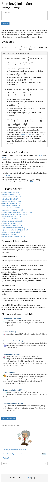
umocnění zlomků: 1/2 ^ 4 (11, 208)
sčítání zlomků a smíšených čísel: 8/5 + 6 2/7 (17, 212)
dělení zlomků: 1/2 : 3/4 (10, 199)
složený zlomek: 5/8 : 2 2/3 (11, 217)
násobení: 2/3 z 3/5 (9, 234)
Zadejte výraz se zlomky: (10, 8)
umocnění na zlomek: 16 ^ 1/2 (12, 210)
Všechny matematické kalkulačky (14, 450)
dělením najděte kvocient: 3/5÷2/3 (14, 236)
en (33, 478)
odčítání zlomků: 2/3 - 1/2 (11, 194)
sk (38, 478)
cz (36, 478)
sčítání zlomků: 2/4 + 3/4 (10, 192)
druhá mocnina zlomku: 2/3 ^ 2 (12, 203)
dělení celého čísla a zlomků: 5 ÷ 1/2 (15, 214)
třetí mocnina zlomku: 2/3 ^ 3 (12, 205)
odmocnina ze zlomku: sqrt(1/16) (13, 228)
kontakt (28, 478)
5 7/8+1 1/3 (24, 15)
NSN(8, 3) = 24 (26, 134)
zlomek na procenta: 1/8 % (11, 223)
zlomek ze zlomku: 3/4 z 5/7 (11, 232)
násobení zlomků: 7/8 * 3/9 (11, 197)
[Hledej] (46, 463)
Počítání (6, 458)
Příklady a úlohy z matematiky (24, 454)
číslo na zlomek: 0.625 (10, 219)
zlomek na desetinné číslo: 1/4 (12, 221)
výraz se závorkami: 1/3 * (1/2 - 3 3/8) (15, 230)
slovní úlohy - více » (9, 418)
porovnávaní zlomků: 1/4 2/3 (12, 225)
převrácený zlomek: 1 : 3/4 (11, 201)
